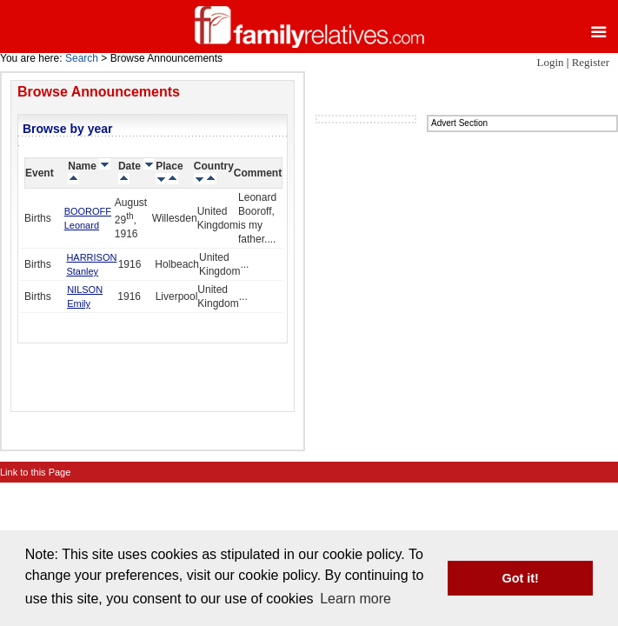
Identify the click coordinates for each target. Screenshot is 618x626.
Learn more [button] (355, 598)
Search (81, 58)
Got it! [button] (520, 578)
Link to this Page (35, 472)
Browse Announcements (98, 91)
